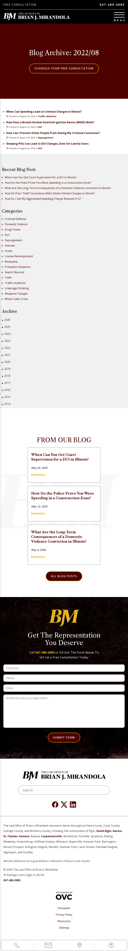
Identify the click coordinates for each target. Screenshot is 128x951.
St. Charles (10, 836)
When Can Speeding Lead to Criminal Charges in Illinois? (44, 111)
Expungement (45, 137)
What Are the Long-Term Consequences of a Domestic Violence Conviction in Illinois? (58, 188)
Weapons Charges (16, 293)
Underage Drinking (17, 288)
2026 (6, 320)
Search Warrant (14, 272)
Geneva (24, 836)
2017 (6, 383)
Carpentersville (51, 836)
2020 (6, 362)
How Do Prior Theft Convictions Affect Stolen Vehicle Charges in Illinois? (50, 193)
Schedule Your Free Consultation (64, 68)
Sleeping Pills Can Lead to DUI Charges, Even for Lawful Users (47, 143)
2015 (6, 397)
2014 (6, 404)
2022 (6, 348)
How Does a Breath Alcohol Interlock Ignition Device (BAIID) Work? (50, 122)
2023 (6, 341)
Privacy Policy (64, 914)
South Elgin (103, 831)
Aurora (117, 831)
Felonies (10, 245)
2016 (6, 390)
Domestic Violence (16, 224)
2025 (6, 327)
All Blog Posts (64, 576)
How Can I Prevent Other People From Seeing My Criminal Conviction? (53, 133)
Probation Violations (17, 267)
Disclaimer (64, 908)
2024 (6, 334)
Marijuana (11, 261)
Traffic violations (47, 116)
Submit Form (64, 737)
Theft (8, 277)
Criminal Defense (15, 219)
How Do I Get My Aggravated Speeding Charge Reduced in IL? (43, 199)
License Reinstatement (19, 256)
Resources (64, 921)
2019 (6, 369)
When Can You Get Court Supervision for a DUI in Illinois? (40, 177)
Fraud (8, 251)
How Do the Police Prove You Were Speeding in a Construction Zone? (48, 182)
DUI (40, 126)
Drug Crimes (12, 229)
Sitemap (64, 927)
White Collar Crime (16, 299)
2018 (6, 376)
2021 (6, 355)
